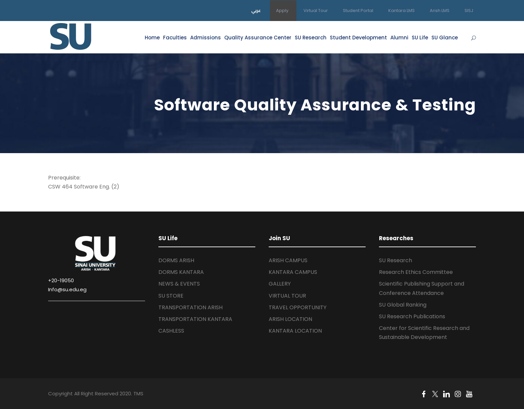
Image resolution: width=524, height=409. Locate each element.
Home (152, 37)
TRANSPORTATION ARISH (190, 307)
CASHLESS (171, 331)
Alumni (399, 37)
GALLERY (280, 284)
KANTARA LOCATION (295, 331)
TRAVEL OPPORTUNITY (297, 307)
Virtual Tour (315, 10)
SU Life (420, 37)
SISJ (469, 10)
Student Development (358, 37)
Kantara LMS (401, 10)
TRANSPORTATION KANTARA (195, 319)
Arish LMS (439, 10)
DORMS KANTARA (181, 272)
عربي (256, 10)
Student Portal (358, 10)
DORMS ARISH (176, 260)
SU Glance (444, 37)
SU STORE (170, 296)
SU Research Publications (412, 316)
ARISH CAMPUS (288, 260)
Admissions (205, 37)
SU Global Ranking (402, 305)
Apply (282, 10)
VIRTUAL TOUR (287, 296)
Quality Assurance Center (257, 37)
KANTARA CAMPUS (293, 272)
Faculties (175, 37)
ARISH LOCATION (290, 319)
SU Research (310, 37)
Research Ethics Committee (416, 272)
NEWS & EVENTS (179, 284)
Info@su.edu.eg (67, 289)
